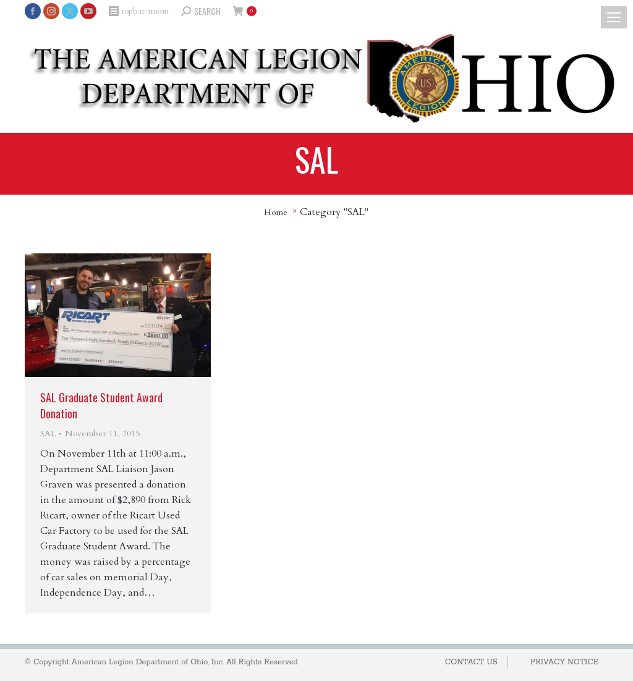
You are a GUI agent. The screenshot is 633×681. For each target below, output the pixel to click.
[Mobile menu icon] (614, 17)
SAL (48, 433)
